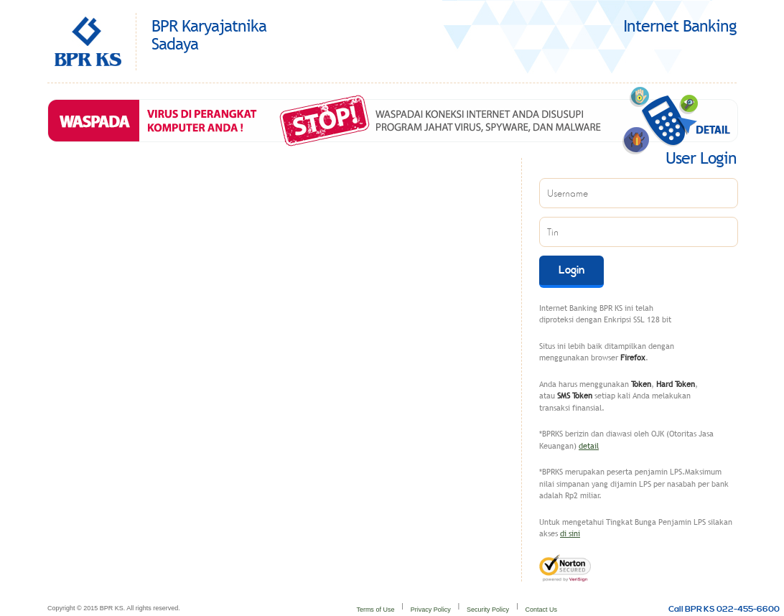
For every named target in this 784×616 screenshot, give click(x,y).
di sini (570, 533)
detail (589, 446)
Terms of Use (375, 609)
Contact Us (541, 609)
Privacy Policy (431, 609)
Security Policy (488, 609)
